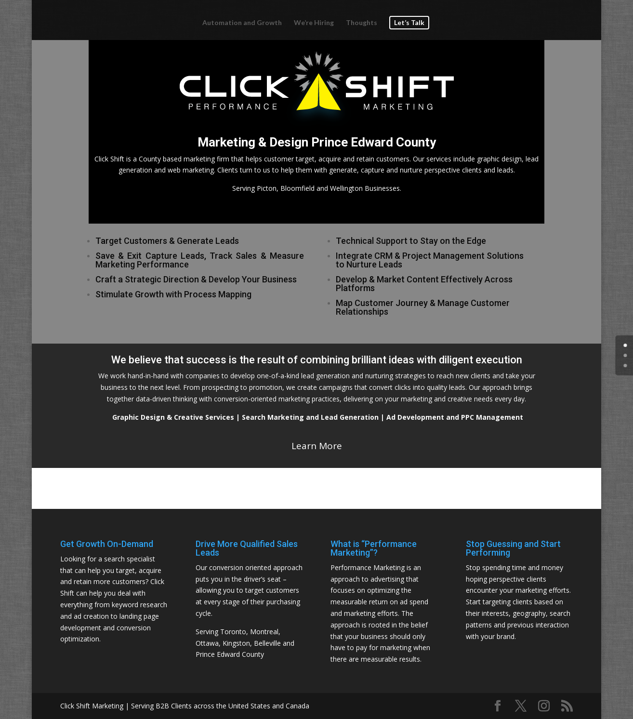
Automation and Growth (242, 23)
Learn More (316, 445)
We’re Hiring (314, 23)
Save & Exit (120, 256)
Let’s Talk (409, 22)
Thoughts (361, 23)
